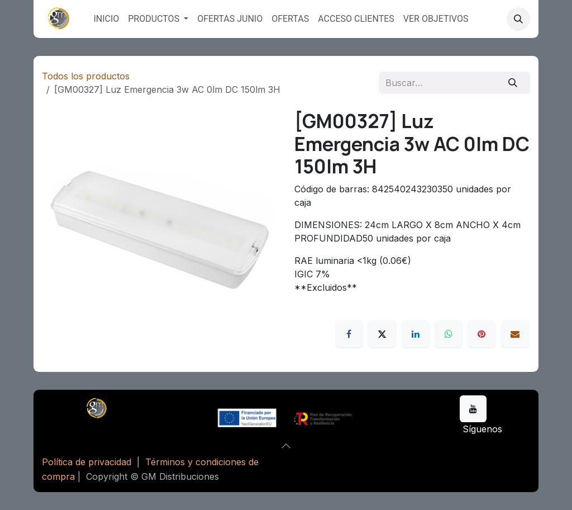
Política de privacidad (86, 462)
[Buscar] (513, 83)
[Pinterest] (481, 333)
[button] (518, 19)
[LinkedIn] (415, 333)
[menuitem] (106, 19)
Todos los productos (86, 76)
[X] (382, 333)
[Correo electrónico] (515, 333)
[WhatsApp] (448, 333)
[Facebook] (349, 333)
